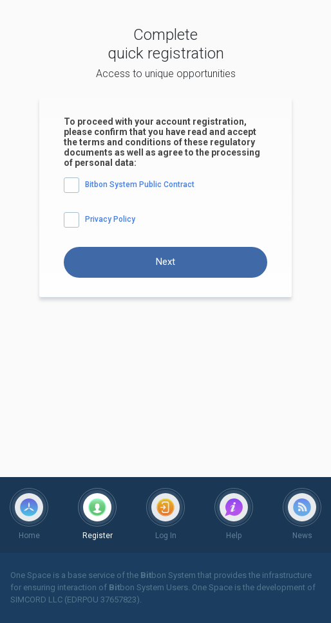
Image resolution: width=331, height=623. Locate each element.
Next (165, 261)
